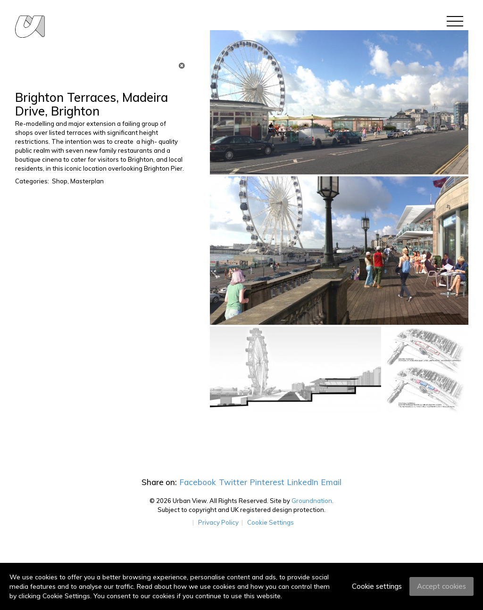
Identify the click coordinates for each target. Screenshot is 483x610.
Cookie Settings (270, 522)
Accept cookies (441, 586)
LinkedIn (302, 482)
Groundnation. (312, 500)
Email (331, 482)
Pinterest (267, 482)
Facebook (198, 482)
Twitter (233, 482)
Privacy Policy (218, 522)
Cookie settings (377, 586)
